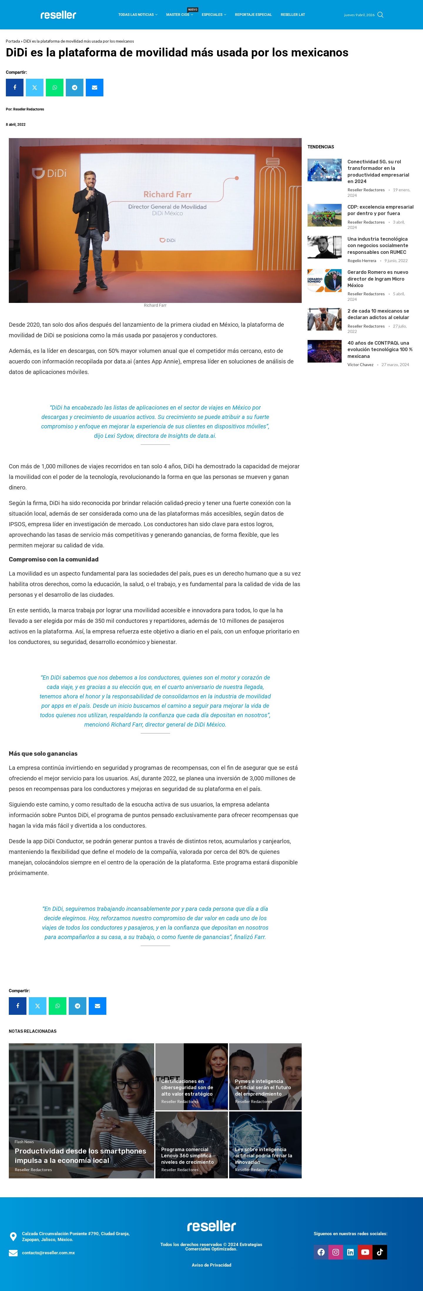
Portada (13, 41)
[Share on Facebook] (15, 87)
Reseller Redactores (366, 189)
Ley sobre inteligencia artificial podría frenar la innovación (263, 1156)
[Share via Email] (94, 87)
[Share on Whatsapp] (54, 87)
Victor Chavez (360, 364)
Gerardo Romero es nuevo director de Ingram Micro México (378, 278)
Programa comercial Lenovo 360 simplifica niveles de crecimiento (187, 1156)
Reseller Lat (293, 15)
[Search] (380, 14)
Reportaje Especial (253, 15)
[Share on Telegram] (74, 87)
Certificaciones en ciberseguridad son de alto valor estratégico (187, 1088)
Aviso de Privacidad (211, 1265)
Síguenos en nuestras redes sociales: (350, 1233)
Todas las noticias (136, 15)
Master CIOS (179, 13)
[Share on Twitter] (34, 87)
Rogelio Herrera (362, 260)
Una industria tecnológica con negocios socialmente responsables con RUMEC (378, 245)
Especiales (212, 15)
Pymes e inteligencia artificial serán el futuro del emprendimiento (263, 1088)
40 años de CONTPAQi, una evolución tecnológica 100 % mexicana (380, 349)
